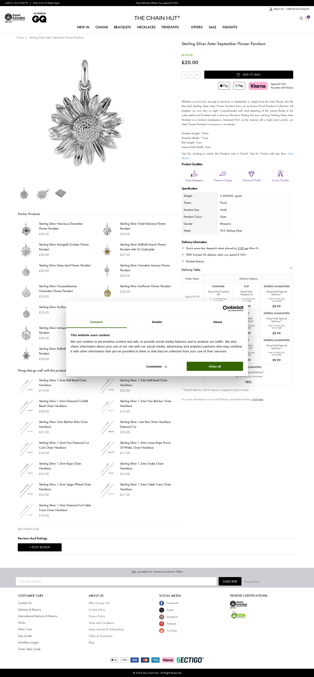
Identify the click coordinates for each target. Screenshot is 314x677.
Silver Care (24, 629)
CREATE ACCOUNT (298, 9)
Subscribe (269, 581)
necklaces (146, 27)
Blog (91, 642)
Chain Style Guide (29, 649)
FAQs (21, 623)
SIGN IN (279, 9)
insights (229, 27)
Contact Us (24, 603)
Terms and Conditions (101, 623)
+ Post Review (39, 547)
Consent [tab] (96, 321)
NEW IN (83, 27)
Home (20, 37)
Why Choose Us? (99, 603)
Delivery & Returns (28, 609)
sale (212, 27)
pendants (170, 27)
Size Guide (24, 636)
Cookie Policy (97, 609)
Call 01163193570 (16, 3)
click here (257, 399)
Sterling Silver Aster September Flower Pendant (56, 37)
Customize (156, 366)
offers (197, 27)
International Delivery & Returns (36, 616)
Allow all (215, 366)
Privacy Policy (291, 581)
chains (101, 27)
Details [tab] (157, 321)
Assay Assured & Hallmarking (106, 629)
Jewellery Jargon (28, 642)
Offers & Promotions (100, 636)
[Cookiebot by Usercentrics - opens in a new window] (225, 309)
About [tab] (217, 321)
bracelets (122, 27)
